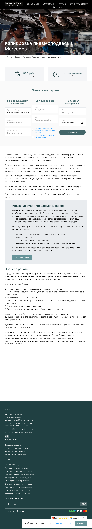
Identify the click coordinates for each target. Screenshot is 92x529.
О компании (32, 4)
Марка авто (11, 120)
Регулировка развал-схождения (18, 478)
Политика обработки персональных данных (21, 429)
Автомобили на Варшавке (15, 454)
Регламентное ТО (12, 465)
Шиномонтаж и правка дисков (17, 493)
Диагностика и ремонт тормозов (18, 484)
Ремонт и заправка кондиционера (19, 487)
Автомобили (49, 4)
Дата (63, 120)
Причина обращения (14, 110)
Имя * (36, 107)
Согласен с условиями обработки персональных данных (45, 130)
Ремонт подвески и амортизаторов (19, 474)
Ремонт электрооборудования (17, 490)
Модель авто (12, 131)
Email (36, 117)
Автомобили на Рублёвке (15, 451)
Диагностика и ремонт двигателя (18, 468)
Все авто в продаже (13, 445)
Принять (80, 523)
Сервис (62, 4)
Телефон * (65, 110)
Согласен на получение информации (45, 137)
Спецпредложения (78, 4)
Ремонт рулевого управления (17, 481)
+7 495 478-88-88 (14, 415)
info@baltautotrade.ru (13, 417)
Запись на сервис (22, 257)
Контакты (57, 7)
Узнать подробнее (63, 523)
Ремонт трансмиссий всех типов (18, 471)
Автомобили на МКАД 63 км (16, 448)
